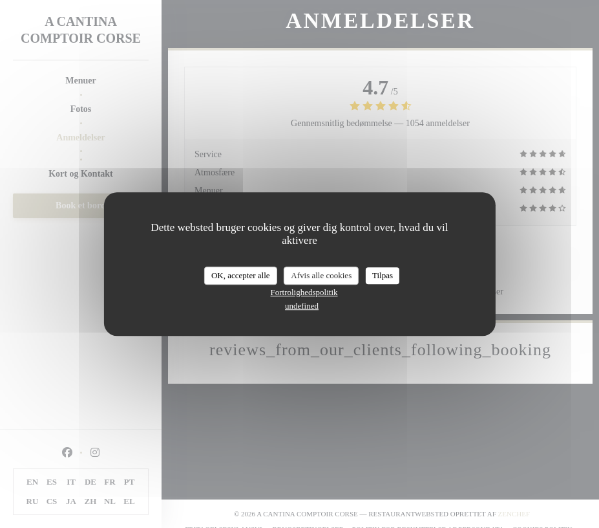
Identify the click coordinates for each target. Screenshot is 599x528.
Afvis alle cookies (321, 275)
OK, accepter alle (240, 275)
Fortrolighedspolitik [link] (304, 292)
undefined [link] (302, 306)
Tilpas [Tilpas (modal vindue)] (382, 275)
